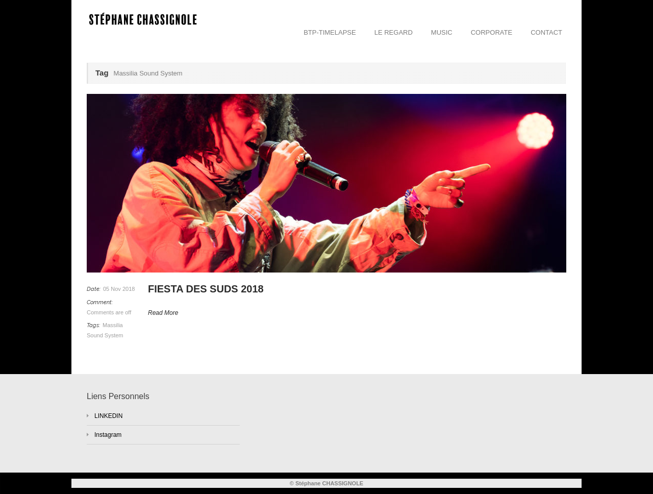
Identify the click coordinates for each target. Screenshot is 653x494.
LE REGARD (393, 32)
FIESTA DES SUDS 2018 (206, 288)
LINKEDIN (108, 415)
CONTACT (546, 32)
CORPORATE (491, 32)
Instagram (107, 434)
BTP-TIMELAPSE (330, 32)
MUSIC (442, 32)
